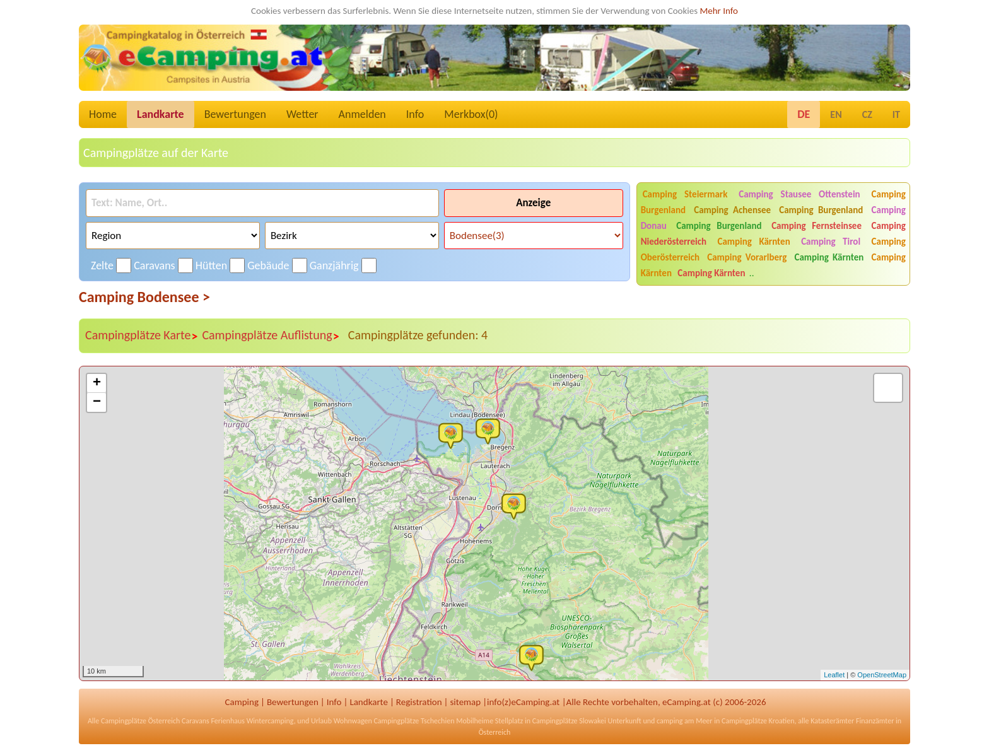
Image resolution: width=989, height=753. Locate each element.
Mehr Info (718, 10)
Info (415, 114)
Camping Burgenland (821, 210)
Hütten (211, 265)
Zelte (102, 265)
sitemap (465, 702)
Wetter (302, 114)
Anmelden (362, 114)
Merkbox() (471, 114)
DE (803, 114)
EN (835, 114)
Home (103, 114)
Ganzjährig (334, 265)
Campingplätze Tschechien (413, 720)
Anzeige (533, 202)
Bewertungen (235, 114)
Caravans (154, 265)
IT (896, 114)
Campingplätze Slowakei (569, 720)
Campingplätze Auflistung (270, 335)
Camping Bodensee (144, 297)
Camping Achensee (732, 210)
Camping (242, 702)
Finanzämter (875, 720)
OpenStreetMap (881, 675)
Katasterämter (832, 720)
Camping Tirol (830, 241)
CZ (867, 114)
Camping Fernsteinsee (816, 225)
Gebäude (268, 265)
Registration (419, 702)
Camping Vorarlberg (747, 257)
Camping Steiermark (685, 194)
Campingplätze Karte (141, 335)
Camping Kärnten (754, 241)
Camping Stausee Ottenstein (799, 194)
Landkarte (160, 114)
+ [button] (97, 383)
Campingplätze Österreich (140, 720)
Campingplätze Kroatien (758, 720)
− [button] (97, 402)
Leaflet (834, 675)
